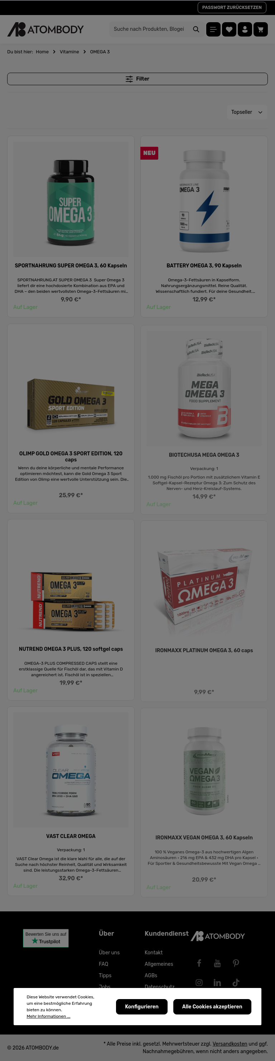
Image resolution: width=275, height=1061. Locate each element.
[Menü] (213, 29)
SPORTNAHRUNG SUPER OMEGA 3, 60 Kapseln (71, 267)
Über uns (109, 953)
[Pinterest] (236, 963)
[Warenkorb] (261, 29)
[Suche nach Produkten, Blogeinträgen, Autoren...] (148, 29)
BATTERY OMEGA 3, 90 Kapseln (204, 269)
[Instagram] (199, 982)
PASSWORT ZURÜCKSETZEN (232, 7)
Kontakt (154, 953)
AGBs (151, 976)
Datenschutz (160, 987)
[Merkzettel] (229, 29)
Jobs (104, 987)
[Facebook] (199, 963)
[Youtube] (217, 963)
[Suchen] (196, 29)
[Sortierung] (247, 112)
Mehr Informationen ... (48, 1017)
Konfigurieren (142, 1007)
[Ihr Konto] (245, 29)
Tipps (105, 976)
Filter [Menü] (137, 79)
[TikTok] (236, 982)
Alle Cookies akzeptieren (212, 1007)
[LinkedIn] (217, 982)
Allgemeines (159, 964)
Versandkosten (230, 1044)
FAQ (103, 964)
